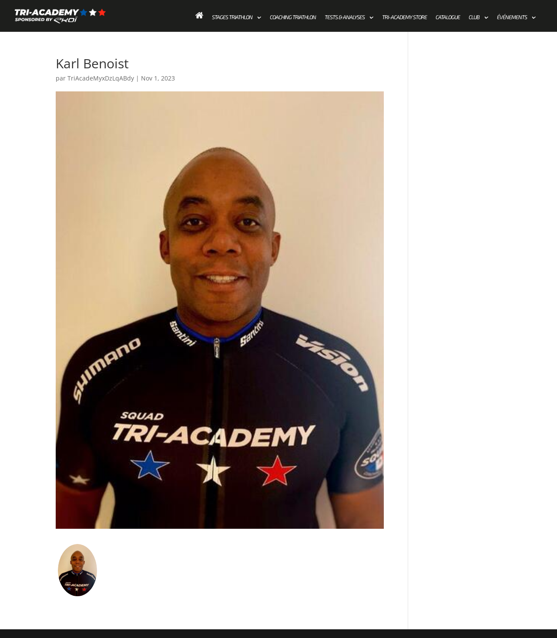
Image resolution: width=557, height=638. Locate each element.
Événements (512, 17)
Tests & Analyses (345, 17)
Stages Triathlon (232, 17)
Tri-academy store (404, 17)
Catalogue (448, 17)
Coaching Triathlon (293, 17)
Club (474, 17)
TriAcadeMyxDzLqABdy (100, 78)
